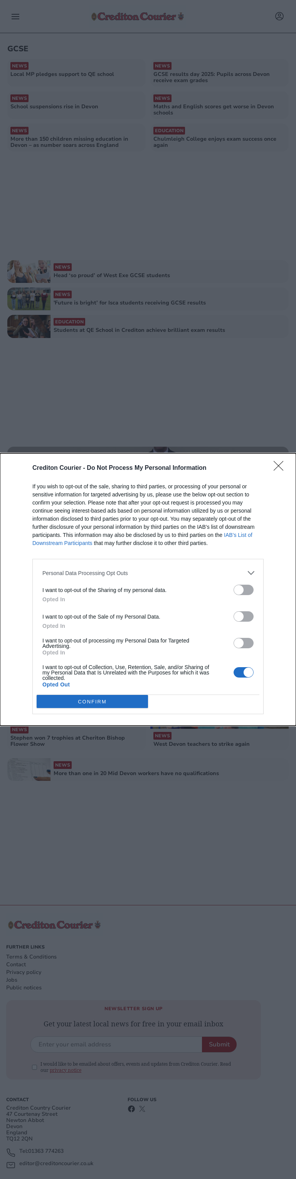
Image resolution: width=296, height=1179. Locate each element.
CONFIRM (92, 702)
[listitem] (148, 573)
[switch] (244, 590)
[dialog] (148, 589)
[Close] (281, 468)
